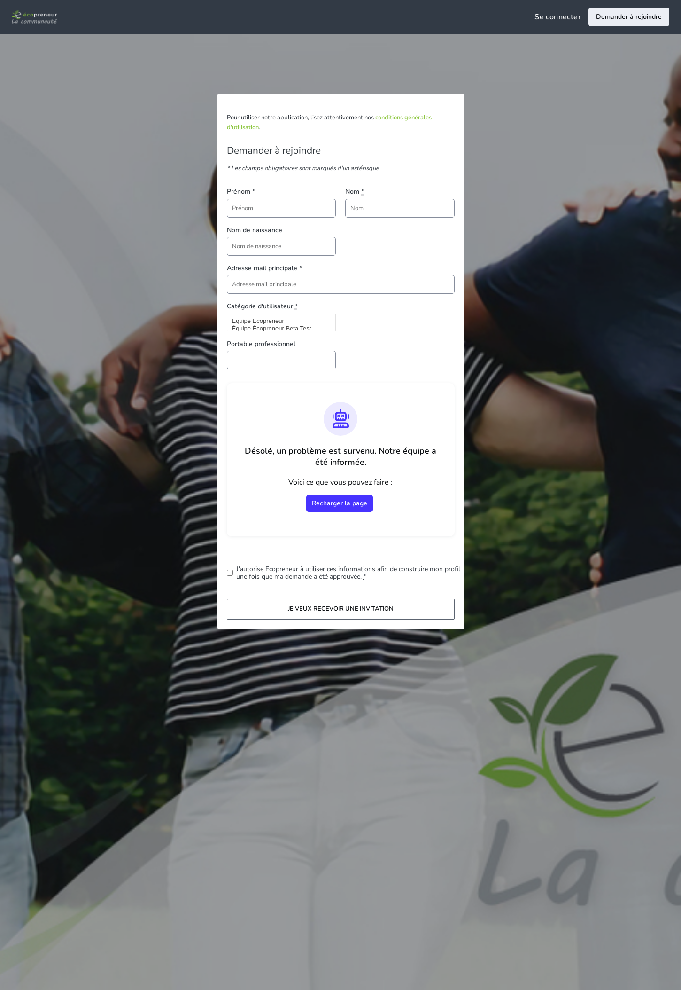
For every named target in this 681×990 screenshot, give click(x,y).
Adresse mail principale (264, 268)
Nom (354, 191)
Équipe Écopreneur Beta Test (277, 328)
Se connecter (557, 17)
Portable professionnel (261, 343)
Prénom (241, 191)
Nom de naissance (254, 230)
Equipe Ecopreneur (277, 321)
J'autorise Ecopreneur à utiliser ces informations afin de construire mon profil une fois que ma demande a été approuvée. (348, 573)
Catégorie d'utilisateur (262, 306)
